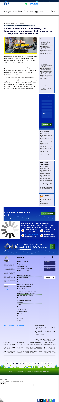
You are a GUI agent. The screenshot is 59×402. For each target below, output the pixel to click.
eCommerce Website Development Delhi (26, 291)
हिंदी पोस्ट (19, 320)
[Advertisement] (29, 19)
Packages (26, 11)
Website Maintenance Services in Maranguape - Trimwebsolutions (45, 69)
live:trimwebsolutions (44, 203)
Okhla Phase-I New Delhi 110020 (45, 197)
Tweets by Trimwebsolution (9, 325)
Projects (20, 11)
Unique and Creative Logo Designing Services (46, 136)
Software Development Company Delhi (26, 288)
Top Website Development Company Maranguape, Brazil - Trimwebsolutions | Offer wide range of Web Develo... (46, 65)
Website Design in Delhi (22, 261)
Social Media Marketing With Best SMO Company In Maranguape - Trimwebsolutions (45, 54)
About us (9, 12)
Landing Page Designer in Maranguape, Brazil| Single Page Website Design (45, 88)
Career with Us (36, 12)
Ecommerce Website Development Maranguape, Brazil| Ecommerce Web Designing (46, 84)
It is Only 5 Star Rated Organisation (46, 180)
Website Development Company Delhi (26, 293)
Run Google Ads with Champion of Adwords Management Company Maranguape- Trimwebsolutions (46, 72)
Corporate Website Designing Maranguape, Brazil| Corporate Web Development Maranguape (46, 79)
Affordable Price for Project (45, 173)
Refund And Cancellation (23, 316)
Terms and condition (22, 311)
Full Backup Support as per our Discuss (45, 171)
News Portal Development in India (25, 298)
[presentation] (50, 121)
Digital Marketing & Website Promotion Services (45, 152)
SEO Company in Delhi (22, 282)
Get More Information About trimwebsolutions (45, 155)
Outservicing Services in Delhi (24, 286)
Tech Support (20, 318)
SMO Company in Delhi (22, 277)
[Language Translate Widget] (10, 284)
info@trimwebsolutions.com (45, 201)
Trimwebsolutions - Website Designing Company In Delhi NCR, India (29, 371)
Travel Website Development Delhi (25, 300)
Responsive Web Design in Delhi (24, 268)
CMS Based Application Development (44, 144)
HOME (5, 11)
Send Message (49, 277)
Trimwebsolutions (20, 325)
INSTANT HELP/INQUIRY (48, 213)
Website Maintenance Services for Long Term (46, 139)
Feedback (19, 304)
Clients (31, 11)
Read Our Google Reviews (49, 189)
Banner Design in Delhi (22, 266)
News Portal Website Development (46, 146)
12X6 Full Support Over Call (45, 178)
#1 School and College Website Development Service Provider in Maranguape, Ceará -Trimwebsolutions (45, 43)
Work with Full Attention (44, 166)
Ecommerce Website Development (46, 141)
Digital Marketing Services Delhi (24, 275)
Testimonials (20, 302)
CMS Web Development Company (25, 295)
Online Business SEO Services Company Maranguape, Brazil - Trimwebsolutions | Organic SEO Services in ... (45, 60)
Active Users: (34, 1)
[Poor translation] (4, 383)
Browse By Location (22, 309)
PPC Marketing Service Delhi (24, 279)
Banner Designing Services (44, 133)
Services (15, 12)
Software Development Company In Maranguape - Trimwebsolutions (46, 51)
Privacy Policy (20, 313)
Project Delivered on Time (44, 168)
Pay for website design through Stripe (29, 369)
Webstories (46, 11)
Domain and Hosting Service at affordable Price (45, 149)
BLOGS (41, 11)
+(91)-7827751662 (7, 1)
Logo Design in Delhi (22, 264)
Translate (6, 289)
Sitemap (19, 306)
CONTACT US (53, 12)
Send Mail (16, 1)
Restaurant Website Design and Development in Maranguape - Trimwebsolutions (45, 47)
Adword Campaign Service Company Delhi (27, 284)
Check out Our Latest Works (45, 157)
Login (40, 1)
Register (45, 1)
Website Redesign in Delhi (23, 270)
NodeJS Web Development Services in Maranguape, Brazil (46, 76)
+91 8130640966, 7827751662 (45, 199)
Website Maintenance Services (24, 273)
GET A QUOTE (47, 124)
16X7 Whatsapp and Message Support (45, 176)
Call (52, 246)
